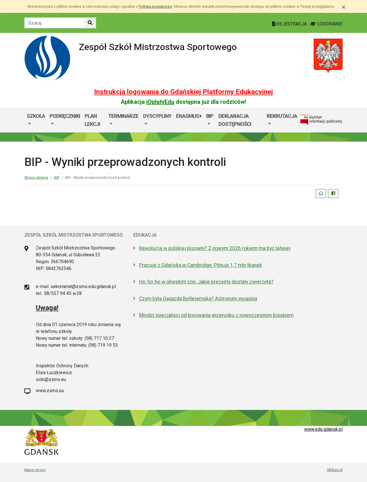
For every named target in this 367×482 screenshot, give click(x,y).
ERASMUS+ (189, 116)
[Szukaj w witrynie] (90, 22)
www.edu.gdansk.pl (323, 429)
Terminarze (123, 116)
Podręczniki (65, 116)
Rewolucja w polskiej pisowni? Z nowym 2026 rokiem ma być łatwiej (214, 248)
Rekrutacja (282, 116)
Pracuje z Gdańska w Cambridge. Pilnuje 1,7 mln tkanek (200, 265)
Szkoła (36, 116)
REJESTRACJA (290, 24)
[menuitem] (35, 120)
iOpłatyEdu (160, 101)
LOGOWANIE (326, 24)
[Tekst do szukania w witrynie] (54, 22)
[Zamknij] (343, 7)
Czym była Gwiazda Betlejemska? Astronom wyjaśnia (198, 299)
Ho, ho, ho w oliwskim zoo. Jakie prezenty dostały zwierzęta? (206, 282)
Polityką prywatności (155, 6)
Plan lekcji (92, 120)
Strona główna (36, 177)
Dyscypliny (157, 116)
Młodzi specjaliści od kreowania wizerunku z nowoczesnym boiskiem (216, 315)
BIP (209, 116)
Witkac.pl (335, 469)
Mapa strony (35, 469)
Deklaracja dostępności (234, 120)
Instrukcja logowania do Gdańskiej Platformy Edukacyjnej (183, 92)
